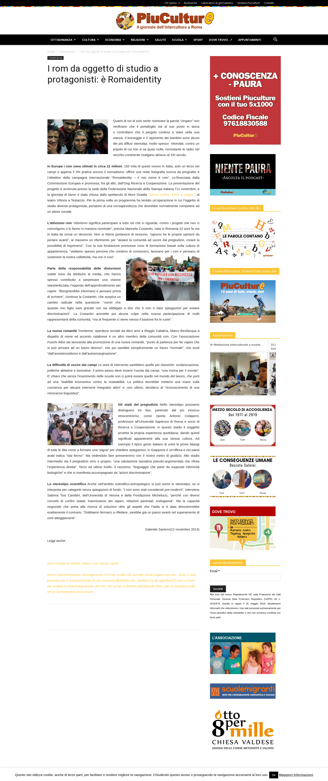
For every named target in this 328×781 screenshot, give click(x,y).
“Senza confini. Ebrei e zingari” (171, 194)
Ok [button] (274, 775)
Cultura (90, 40)
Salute (160, 40)
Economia (115, 40)
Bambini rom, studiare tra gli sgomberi (144, 580)
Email (215, 571)
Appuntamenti (249, 40)
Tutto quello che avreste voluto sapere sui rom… (144, 575)
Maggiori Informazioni (296, 775)
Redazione (190, 3)
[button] (275, 40)
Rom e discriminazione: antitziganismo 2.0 (78, 575)
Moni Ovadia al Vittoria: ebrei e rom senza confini (83, 563)
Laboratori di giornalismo (217, 3)
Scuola (179, 40)
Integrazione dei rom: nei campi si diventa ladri (109, 586)
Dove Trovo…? (220, 40)
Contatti (269, 3)
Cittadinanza (63, 40)
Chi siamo (172, 3)
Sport (198, 40)
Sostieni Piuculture (248, 3)
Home (51, 51)
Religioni (140, 40)
